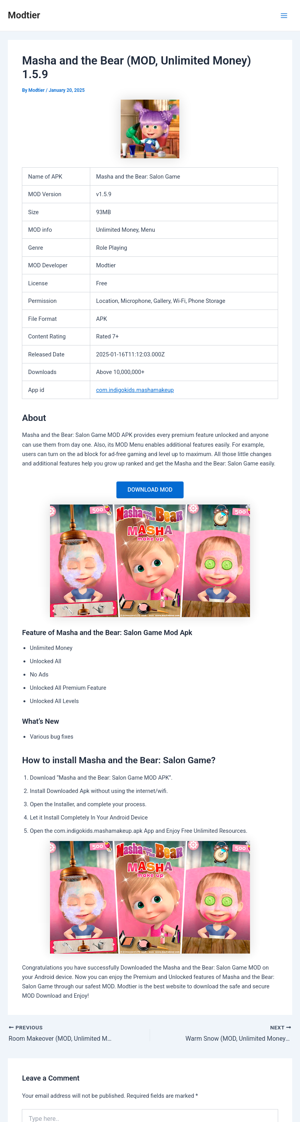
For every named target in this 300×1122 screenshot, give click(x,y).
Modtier (24, 15)
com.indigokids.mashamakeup (135, 390)
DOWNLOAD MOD (149, 489)
